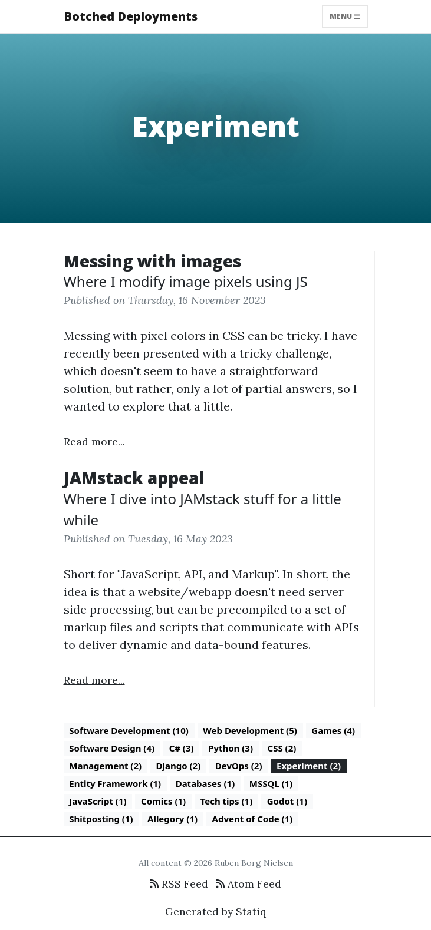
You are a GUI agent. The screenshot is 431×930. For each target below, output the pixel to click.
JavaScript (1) (97, 801)
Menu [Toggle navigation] (345, 16)
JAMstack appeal (134, 477)
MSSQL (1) (271, 783)
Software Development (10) (129, 730)
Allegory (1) (172, 819)
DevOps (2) (238, 766)
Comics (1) (163, 801)
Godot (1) (287, 801)
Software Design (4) (111, 748)
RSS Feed (179, 884)
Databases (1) (205, 783)
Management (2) (105, 766)
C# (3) (181, 748)
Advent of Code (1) (252, 819)
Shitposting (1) (101, 819)
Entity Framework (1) (115, 783)
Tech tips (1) (226, 801)
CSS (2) (282, 748)
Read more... (94, 441)
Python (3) (230, 748)
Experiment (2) (309, 766)
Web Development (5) (250, 730)
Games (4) (333, 730)
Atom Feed (248, 884)
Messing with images (152, 261)
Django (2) (178, 766)
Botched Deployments (131, 16)
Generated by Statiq (215, 911)
